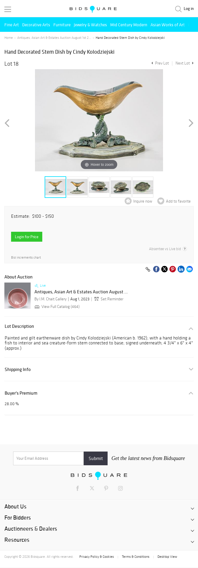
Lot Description (19, 326)
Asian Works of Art (167, 24)
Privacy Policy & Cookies (96, 557)
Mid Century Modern (128, 24)
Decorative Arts (36, 24)
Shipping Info (18, 369)
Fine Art (11, 24)
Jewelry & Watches (90, 24)
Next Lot (185, 63)
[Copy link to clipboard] (147, 269)
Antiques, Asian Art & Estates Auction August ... (81, 292)
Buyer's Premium (21, 393)
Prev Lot (159, 63)
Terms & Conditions (135, 557)
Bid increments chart (26, 257)
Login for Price (26, 236)
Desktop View (167, 557)
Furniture (62, 24)
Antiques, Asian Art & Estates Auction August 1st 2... (54, 38)
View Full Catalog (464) (57, 306)
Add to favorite (178, 201)
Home (8, 38)
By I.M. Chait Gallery (50, 299)
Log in (189, 8)
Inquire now (142, 201)
